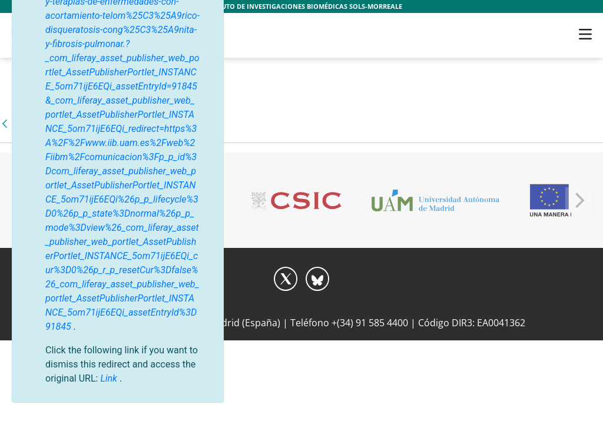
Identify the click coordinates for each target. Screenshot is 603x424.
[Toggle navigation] (585, 34)
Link (110, 378)
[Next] (578, 200)
